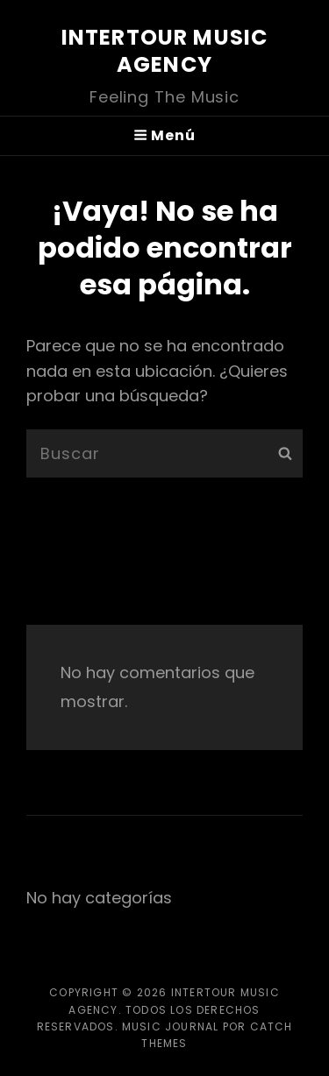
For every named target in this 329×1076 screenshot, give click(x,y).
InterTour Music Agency (164, 51)
